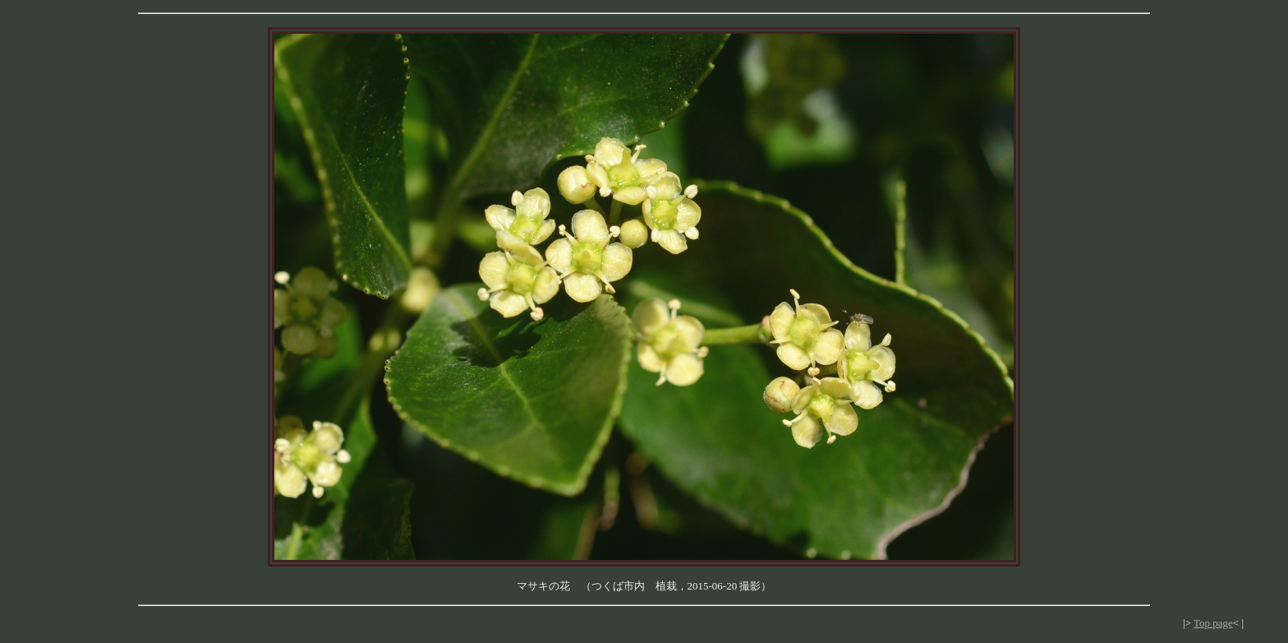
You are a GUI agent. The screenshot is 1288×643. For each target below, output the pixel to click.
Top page (1213, 623)
